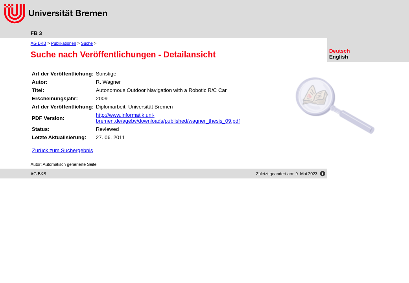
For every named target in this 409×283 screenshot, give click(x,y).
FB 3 (36, 33)
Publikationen (63, 43)
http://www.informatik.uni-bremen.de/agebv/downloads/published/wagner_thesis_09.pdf (168, 118)
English (338, 57)
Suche (87, 43)
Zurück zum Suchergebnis (62, 150)
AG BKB (38, 43)
